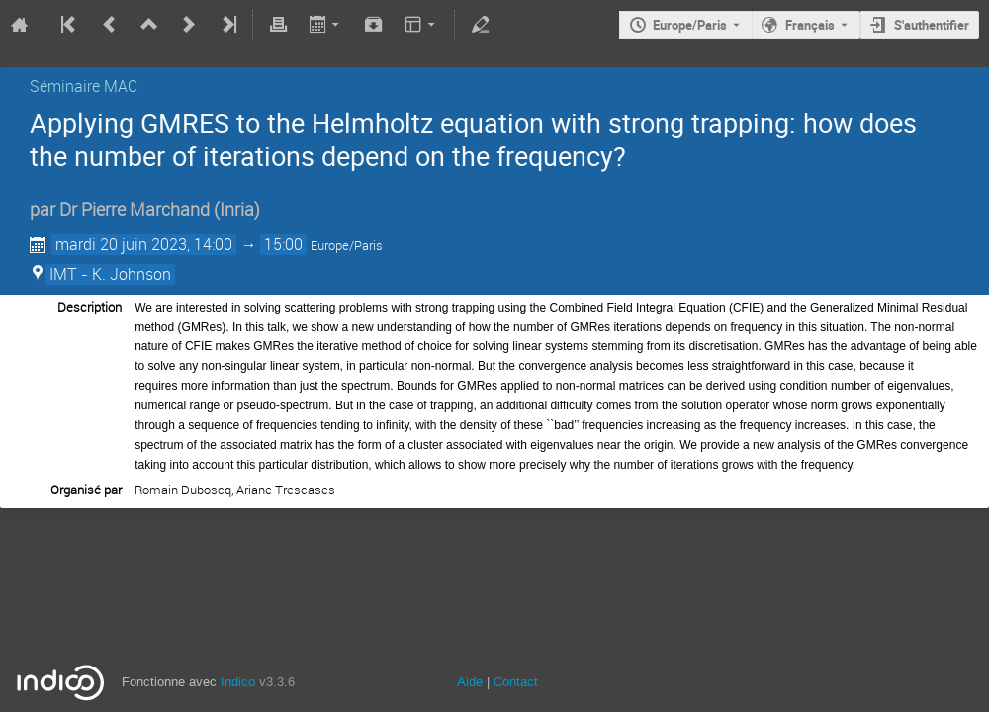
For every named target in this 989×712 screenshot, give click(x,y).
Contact (516, 681)
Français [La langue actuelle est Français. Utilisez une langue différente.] (810, 25)
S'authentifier (931, 25)
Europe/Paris (690, 25)
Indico (238, 681)
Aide (470, 681)
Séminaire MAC (83, 86)
